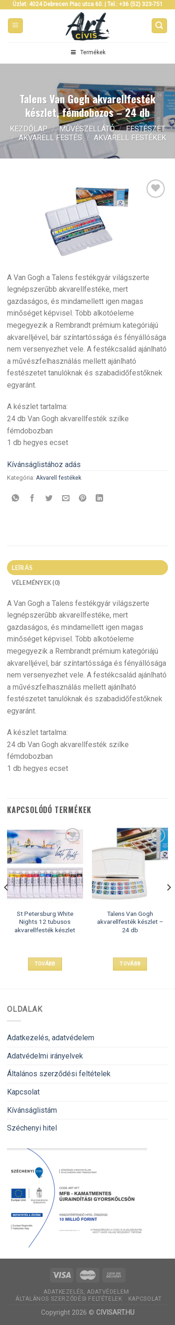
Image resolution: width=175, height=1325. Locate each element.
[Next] (168, 906)
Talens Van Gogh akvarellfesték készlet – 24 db (130, 922)
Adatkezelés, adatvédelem (50, 1037)
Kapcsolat (23, 1091)
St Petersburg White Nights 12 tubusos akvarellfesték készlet (44, 922)
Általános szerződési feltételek (59, 1073)
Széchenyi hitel (32, 1127)
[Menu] (15, 26)
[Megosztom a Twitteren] (49, 498)
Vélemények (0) (36, 582)
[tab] (87, 567)
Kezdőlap (29, 128)
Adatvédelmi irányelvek (45, 1055)
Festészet (145, 128)
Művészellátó (87, 128)
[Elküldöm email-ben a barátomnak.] (66, 498)
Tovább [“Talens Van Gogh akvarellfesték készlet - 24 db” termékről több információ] (129, 964)
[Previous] (6, 906)
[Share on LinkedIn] (99, 498)
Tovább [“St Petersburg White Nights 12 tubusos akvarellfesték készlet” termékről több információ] (45, 964)
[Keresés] (160, 26)
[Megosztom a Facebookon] (32, 498)
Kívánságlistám (32, 1110)
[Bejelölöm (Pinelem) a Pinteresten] (83, 498)
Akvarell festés (50, 137)
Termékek (87, 52)
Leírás (22, 567)
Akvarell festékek (130, 137)
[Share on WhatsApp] (15, 498)
